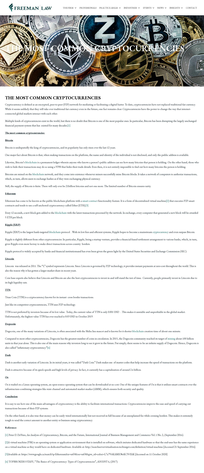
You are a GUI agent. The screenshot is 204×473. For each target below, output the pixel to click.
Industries (132, 7)
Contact (191, 7)
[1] (68, 125)
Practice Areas (110, 7)
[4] (48, 347)
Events (149, 7)
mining (171, 338)
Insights (176, 7)
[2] (167, 200)
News (162, 7)
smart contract (89, 200)
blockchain (31, 162)
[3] (86, 205)
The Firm (70, 7)
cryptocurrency (160, 232)
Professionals (87, 7)
